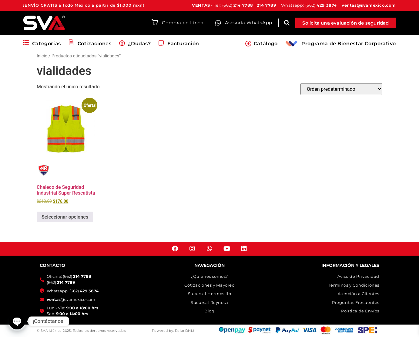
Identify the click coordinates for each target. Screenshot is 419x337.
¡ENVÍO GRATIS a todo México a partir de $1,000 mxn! (83, 5)
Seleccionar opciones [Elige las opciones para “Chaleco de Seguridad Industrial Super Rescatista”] (65, 217)
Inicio (42, 56)
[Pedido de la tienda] (341, 89)
